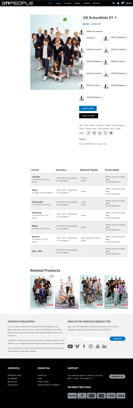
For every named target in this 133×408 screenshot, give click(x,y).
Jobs (40, 378)
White (118, 129)
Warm (112, 129)
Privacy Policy (43, 382)
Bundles (92, 125)
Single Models (103, 129)
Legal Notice (13, 385)
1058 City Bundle (38, 307)
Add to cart (87, 108)
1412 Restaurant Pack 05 (62, 306)
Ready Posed (91, 129)
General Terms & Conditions (49, 385)
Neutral (121, 125)
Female (115, 125)
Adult (86, 125)
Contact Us (42, 375)
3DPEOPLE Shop (14, 375)
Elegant (108, 125)
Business (100, 125)
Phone (82, 129)
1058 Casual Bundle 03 (110, 306)
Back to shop (88, 116)
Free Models (12, 378)
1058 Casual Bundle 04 (85, 306)
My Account (12, 382)
